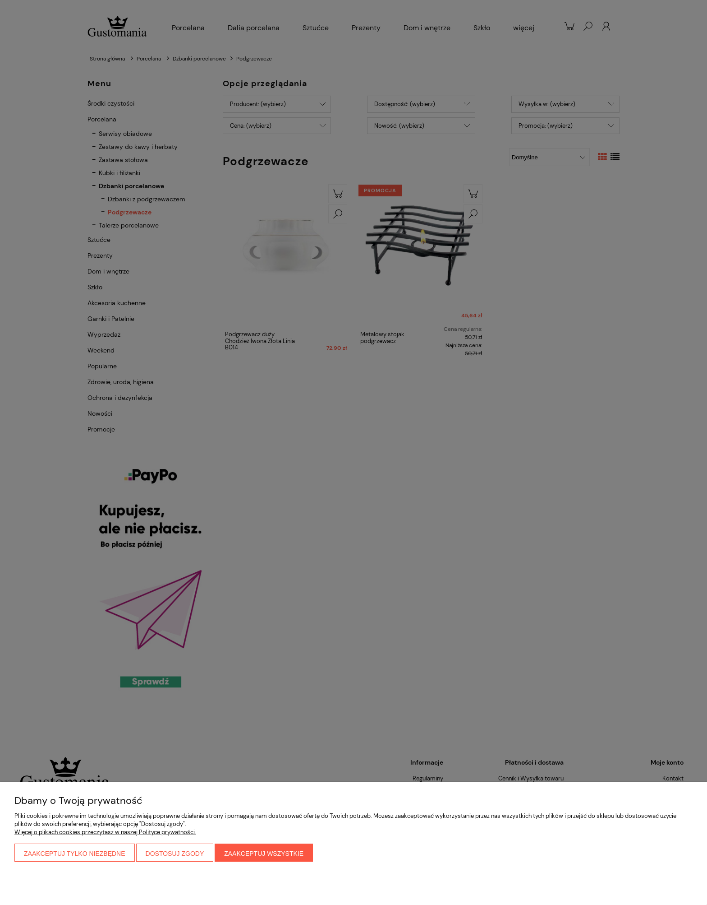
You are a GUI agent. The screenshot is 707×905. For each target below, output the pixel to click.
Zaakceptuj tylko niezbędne (74, 853)
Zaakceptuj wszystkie (263, 853)
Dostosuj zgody (175, 853)
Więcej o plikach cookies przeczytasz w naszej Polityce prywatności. (105, 832)
